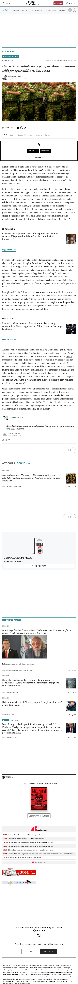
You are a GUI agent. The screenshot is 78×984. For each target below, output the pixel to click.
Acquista (39, 566)
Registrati (48, 951)
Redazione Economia (11, 486)
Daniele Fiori (8, 715)
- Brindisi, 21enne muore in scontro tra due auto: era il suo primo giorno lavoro (28, 850)
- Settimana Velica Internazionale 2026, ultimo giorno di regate (23, 835)
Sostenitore (14, 433)
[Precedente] (66, 450)
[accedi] (70, 3)
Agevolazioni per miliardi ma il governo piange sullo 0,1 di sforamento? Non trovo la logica (40, 427)
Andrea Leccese (14, 76)
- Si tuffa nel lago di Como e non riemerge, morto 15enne (22, 857)
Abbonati (58, 3)
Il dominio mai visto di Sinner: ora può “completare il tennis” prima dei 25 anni (32, 703)
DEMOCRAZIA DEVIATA (18, 557)
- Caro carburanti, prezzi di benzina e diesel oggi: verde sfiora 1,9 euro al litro (28, 842)
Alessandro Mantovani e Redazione (17, 670)
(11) (8, 440)
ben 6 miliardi (31, 353)
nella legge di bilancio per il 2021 (55, 349)
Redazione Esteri (10, 738)
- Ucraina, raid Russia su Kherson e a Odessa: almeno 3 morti (23, 838)
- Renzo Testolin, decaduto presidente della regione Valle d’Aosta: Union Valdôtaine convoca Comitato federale (38, 854)
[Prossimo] (73, 450)
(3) (74, 486)
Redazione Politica (10, 692)
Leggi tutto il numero (39, 816)
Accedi (30, 951)
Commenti (7, 128)
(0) (74, 670)
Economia (8, 51)
